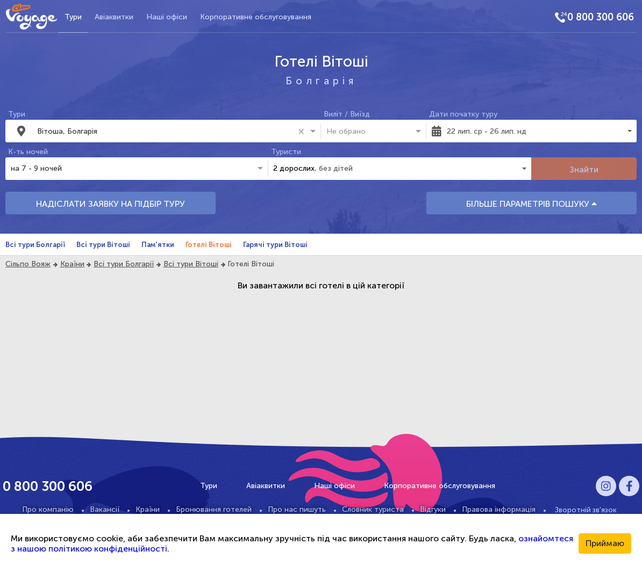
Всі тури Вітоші (103, 245)
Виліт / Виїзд (347, 114)
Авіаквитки (114, 16)
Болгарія (321, 81)
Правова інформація (499, 509)
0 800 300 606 (600, 17)
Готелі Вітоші (209, 245)
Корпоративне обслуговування (255, 16)
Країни (72, 264)
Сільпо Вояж (28, 264)
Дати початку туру (463, 114)
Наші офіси (166, 16)
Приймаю (605, 543)
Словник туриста (373, 509)
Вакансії (104, 509)
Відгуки (433, 509)
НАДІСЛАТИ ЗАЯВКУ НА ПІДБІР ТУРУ (110, 204)
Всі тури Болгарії (35, 245)
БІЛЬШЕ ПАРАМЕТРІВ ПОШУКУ (531, 204)
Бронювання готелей (214, 509)
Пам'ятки (157, 245)
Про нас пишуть (297, 509)
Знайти (583, 169)
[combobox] (165, 131)
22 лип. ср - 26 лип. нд (486, 131)
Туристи (286, 151)
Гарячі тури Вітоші (275, 245)
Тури (73, 16)
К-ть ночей (28, 151)
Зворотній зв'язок (586, 509)
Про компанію (48, 509)
